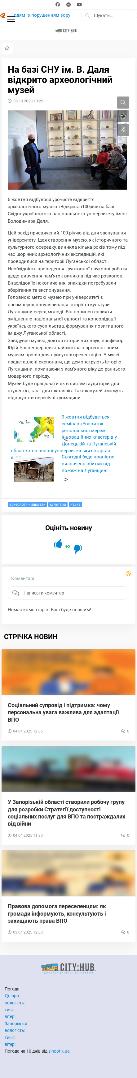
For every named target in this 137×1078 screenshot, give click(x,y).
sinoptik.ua (59, 1051)
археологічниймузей (27, 504)
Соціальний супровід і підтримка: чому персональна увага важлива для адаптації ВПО (63, 712)
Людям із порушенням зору (39, 15)
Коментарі (22, 578)
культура (58, 504)
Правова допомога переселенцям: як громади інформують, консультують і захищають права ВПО (57, 913)
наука (75, 504)
